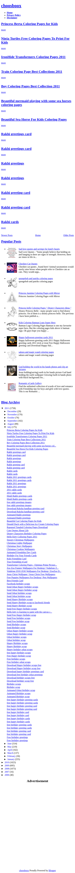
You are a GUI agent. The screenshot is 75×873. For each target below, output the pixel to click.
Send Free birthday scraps (18, 618)
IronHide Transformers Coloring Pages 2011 (33, 57)
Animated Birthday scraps (18, 693)
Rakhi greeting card (15, 192)
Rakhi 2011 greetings (16, 483)
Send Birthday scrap (16, 627)
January (11, 759)
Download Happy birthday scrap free (23, 668)
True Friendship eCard (17, 562)
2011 (7, 408)
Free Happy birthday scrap (19, 656)
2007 (7, 772)
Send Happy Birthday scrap (19, 605)
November (12, 414)
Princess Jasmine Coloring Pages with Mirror (39, 293)
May (9, 746)
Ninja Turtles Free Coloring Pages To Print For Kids (30, 433)
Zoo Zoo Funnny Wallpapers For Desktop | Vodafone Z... (33, 568)
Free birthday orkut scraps (19, 662)
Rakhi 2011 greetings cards (19, 477)
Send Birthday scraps (16, 624)
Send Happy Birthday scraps (20, 599)
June (9, 743)
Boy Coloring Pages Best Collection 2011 (30, 86)
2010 (7, 762)
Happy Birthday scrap (17, 646)
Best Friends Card (15, 580)
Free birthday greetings (17, 737)
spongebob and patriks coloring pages (36, 278)
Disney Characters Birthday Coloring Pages (27, 533)
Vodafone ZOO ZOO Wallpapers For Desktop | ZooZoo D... (34, 571)
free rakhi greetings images (19, 502)
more (3, 30)
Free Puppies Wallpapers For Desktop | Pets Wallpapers (32, 577)
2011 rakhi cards (14, 489)
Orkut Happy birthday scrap (19, 634)
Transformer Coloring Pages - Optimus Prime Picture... (32, 565)
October (11, 417)
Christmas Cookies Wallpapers (21, 549)
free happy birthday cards (18, 718)
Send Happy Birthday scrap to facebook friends (28, 602)
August (10, 424)
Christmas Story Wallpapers (19, 546)
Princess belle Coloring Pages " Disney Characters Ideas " (45, 308)
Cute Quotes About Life (17, 530)
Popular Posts (11, 241)
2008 (7, 768)
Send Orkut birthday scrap (19, 596)
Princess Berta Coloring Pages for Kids (29, 24)
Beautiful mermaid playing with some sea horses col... (31, 446)
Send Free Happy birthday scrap (21, 615)
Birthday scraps (14, 684)
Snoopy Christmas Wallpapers (20, 540)
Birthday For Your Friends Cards (22, 555)
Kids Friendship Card (16, 558)
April (10, 750)
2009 (7, 765)
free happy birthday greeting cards (22, 699)
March (10, 753)
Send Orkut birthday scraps (19, 593)
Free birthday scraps (16, 659)
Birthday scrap (13, 687)
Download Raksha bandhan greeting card (25, 508)
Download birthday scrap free (20, 681)
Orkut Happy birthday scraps (20, 631)
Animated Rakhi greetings (19, 515)
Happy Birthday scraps (17, 643)
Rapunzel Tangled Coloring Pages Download (27, 527)
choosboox (11, 5)
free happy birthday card (18, 712)
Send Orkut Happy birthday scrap (22, 590)
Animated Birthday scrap (18, 696)
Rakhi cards (10, 222)
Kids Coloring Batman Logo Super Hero (37, 322)
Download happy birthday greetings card (25, 671)
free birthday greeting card (19, 731)
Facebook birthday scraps (18, 584)
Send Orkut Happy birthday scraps (22, 587)
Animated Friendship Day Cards (21, 552)
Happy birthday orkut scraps (20, 649)
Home (38, 235)
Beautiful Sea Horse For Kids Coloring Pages (34, 119)
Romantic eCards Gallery (30, 383)
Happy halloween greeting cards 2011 (36, 337)
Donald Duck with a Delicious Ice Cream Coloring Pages (33, 524)
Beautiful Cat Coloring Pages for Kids (24, 521)
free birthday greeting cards (19, 725)
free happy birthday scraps (19, 652)
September (12, 421)
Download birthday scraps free (21, 678)
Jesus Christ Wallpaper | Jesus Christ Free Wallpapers (31, 574)
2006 (7, 775)
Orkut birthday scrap (16, 640)
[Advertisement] (25, 806)
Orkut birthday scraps (17, 637)
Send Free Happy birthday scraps (22, 609)
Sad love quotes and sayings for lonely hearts (39, 249)
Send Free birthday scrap (18, 621)
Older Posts (68, 235)
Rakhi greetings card (16, 134)
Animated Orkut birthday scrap (21, 690)
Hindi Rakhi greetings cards (19, 496)
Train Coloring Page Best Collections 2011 (31, 71)
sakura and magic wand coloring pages (36, 352)
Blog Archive (10, 402)
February (11, 756)
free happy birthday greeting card (22, 706)
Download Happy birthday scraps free (24, 665)
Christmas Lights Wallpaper (19, 543)
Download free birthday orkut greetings (25, 674)
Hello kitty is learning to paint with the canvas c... (29, 612)
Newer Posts (6, 235)
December (12, 411)
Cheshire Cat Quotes (28, 264)
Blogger (52, 870)
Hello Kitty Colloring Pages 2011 (22, 537)
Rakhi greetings (12, 163)
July (9, 427)
